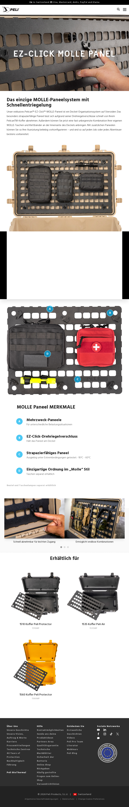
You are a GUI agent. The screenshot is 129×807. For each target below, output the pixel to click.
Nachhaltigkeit (16, 760)
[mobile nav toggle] (125, 9)
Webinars (72, 749)
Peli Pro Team (75, 741)
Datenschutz (68, 798)
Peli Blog (72, 753)
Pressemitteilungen (18, 745)
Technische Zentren (18, 749)
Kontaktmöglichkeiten (50, 729)
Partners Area (45, 741)
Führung (11, 764)
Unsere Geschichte (18, 729)
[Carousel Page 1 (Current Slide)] (61, 547)
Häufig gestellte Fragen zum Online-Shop (48, 775)
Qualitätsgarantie (48, 745)
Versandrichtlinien (48, 783)
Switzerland (82, 794)
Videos (71, 737)
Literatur (72, 745)
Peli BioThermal (16, 772)
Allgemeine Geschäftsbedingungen (41, 798)
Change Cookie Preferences (91, 798)
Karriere (12, 741)
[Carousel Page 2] (64, 547)
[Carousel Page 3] (68, 547)
